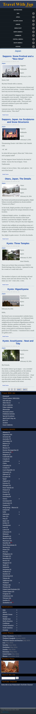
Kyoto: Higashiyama (18, 289)
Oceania (18, 46)
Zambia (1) (7, 600)
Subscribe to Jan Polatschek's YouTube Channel (17, 685)
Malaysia (6, 534)
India (4, 512)
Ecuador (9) (6, 476)
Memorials (6, 409)
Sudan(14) (6, 567)
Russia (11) (6, 560)
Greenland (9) (7, 501)
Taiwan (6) (6, 578)
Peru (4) (5, 552)
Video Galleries (8, 407)
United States (7, 654)
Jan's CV (5, 420)
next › (19, 389)
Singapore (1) (7, 563)
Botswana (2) (8, 452)
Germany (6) (7, 496)
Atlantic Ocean (18, 20)
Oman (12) (6, 549)
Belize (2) (6, 445)
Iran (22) (5, 516)
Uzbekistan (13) (8, 596)
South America (18, 42)
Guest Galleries (8, 425)
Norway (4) (6, 547)
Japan (4, 63)
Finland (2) (6, 490)
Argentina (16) (7, 434)
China (5, 463)
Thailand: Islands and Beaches (13, 640)
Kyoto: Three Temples (18, 243)
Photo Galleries (8, 405)
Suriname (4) (7, 569)
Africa (18, 17)
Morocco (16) (7, 538)
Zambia (5, 649)
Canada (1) (6, 459)
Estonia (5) (6, 483)
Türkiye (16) (7, 585)
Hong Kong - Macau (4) (10, 507)
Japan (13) (6, 521)
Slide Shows (7, 403)
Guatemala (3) (7, 503)
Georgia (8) (6, 494)
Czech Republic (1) (9, 470)
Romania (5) (7, 558)
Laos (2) (5, 527)
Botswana (6, 652)
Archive (5, 423)
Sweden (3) (6, 574)
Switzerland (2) (8, 576)
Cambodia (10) (7, 457)
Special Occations (8, 416)
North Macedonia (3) (9, 545)
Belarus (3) (6, 443)
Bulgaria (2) (6, 454)
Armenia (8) (7, 437)
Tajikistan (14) (7, 580)
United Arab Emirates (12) (11, 589)
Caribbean (18, 35)
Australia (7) (7, 439)
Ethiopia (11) (7, 485)
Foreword (6, 396)
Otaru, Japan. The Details (18, 179)
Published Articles (9, 414)
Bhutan (5, 656)
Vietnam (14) (7, 598)
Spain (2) (6, 565)
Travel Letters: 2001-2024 (11, 398)
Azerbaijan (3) (7, 441)
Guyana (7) (6, 505)
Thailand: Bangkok (9, 638)
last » (25, 389)
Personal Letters (8, 412)
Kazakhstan (7, 525)
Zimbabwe (6, 647)
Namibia (5, 645)
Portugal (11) (7, 556)
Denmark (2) (7, 472)
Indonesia (6, 514)
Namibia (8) (7, 543)
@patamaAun (5, 712)
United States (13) (8, 591)
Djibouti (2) (6, 474)
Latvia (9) (6, 529)
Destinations (18, 9)
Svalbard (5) (7, 571)
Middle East (17, 28)
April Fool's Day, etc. (9, 418)
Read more (5, 115)
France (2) (6, 492)
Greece (5, 499)
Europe (18, 24)
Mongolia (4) (7, 536)
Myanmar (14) (7, 541)
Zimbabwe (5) (8, 602)
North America (18, 31)
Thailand (6, 583)
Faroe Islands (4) (8, 488)
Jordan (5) (6, 523)
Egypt (5, 479)
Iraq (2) (5, 518)
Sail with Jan (7, 400)
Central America (18, 39)
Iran (4, 643)
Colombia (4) (7, 465)
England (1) (6, 481)
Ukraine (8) (6, 587)
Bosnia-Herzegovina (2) (10, 450)
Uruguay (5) (7, 594)
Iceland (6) (6, 510)
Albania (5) (6, 432)
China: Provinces (8, 636)
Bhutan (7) (6, 448)
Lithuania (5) (7, 532)
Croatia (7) (6, 468)
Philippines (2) (7, 554)
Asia (18, 13)
